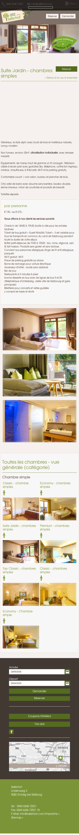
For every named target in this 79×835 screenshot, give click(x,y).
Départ (13, 679)
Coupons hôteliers (39, 716)
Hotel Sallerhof (18, 14)
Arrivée (13, 667)
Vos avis (39, 724)
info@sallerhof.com (32, 814)
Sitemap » (17, 817)
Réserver (52, 16)
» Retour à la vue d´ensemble (61, 77)
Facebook (11, 731)
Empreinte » (52, 814)
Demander (68, 16)
